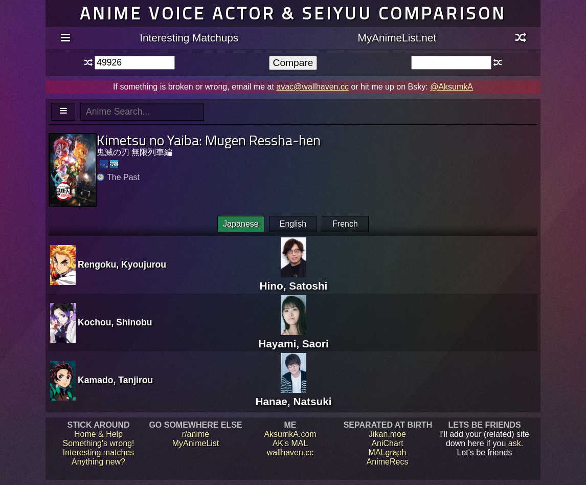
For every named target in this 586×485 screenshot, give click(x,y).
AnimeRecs (388, 461)
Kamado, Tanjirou (115, 380)
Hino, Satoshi (294, 280)
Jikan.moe (387, 434)
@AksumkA (451, 86)
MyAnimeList (195, 443)
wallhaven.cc (290, 452)
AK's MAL (290, 443)
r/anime (195, 434)
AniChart (387, 443)
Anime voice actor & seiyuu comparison (293, 13)
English (293, 223)
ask (514, 443)
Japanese (240, 223)
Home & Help (98, 434)
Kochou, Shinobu (115, 322)
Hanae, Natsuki (293, 395)
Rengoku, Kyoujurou (122, 264)
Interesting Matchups (189, 37)
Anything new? (98, 461)
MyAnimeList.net (396, 37)
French (345, 223)
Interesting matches (98, 452)
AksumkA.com (290, 434)
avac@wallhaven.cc (312, 86)
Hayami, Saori (293, 337)
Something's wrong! (98, 443)
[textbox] (135, 63)
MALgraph (388, 452)
